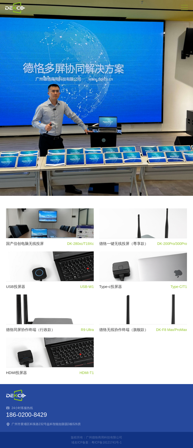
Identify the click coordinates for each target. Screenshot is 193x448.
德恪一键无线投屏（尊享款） (123, 243)
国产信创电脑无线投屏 (25, 243)
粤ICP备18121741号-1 (106, 442)
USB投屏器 (15, 286)
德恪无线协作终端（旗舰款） (123, 329)
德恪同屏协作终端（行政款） (30, 329)
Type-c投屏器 (110, 286)
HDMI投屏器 (16, 372)
